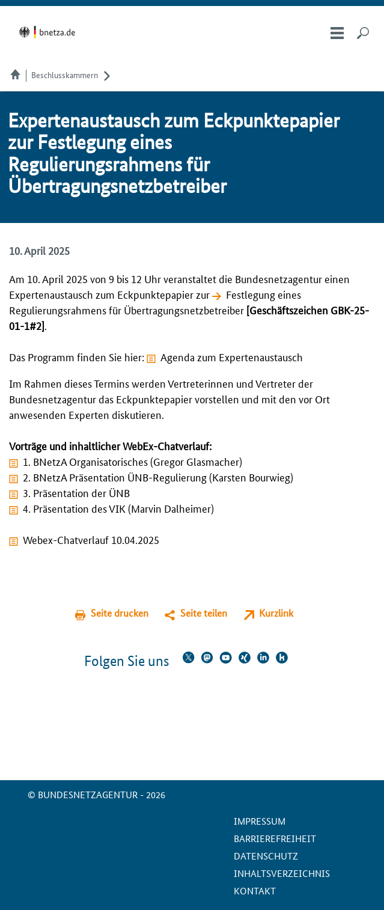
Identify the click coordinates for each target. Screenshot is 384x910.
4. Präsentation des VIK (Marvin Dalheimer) (118, 508)
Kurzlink (276, 612)
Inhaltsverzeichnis (282, 873)
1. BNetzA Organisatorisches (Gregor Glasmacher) (132, 461)
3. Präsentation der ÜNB (76, 492)
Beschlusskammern (64, 75)
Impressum (259, 820)
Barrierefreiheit (275, 838)
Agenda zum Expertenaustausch (231, 356)
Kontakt (255, 890)
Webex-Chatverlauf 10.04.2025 (91, 539)
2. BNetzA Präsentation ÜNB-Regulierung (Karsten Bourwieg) (158, 476)
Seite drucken (119, 612)
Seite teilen (203, 612)
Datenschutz (266, 855)
